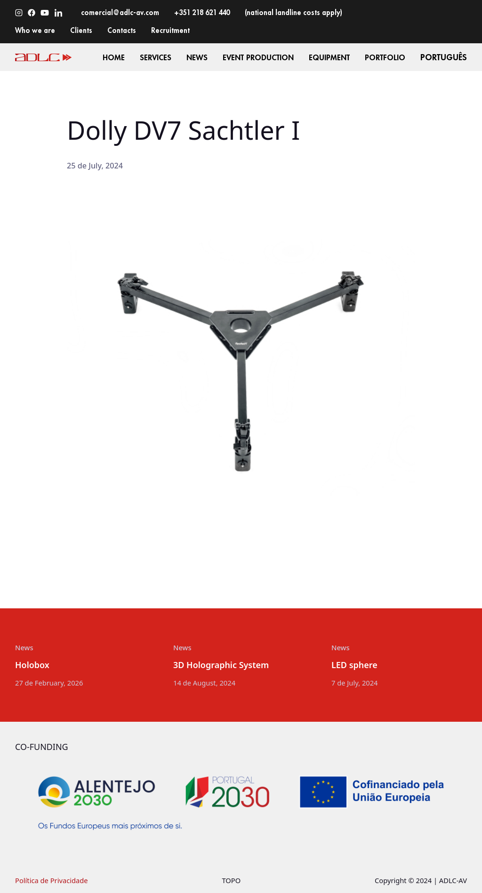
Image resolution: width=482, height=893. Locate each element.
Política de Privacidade (51, 880)
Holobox (32, 665)
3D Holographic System (221, 665)
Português (443, 57)
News (24, 647)
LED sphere (354, 665)
